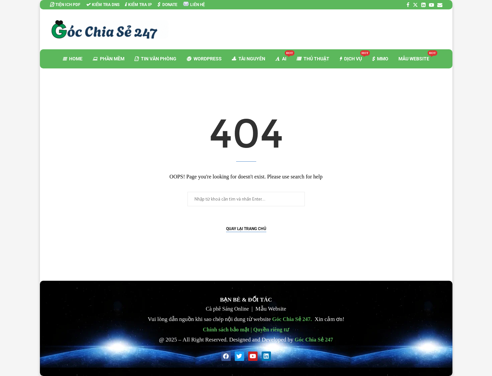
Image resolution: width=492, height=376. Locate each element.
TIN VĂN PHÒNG (155, 58)
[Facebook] (407, 4)
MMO (380, 58)
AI (283, 55)
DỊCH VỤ (353, 55)
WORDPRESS (204, 58)
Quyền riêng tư (271, 329)
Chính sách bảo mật (226, 329)
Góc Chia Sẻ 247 (291, 319)
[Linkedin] (423, 4)
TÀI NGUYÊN (248, 58)
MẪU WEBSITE (416, 55)
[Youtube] (431, 4)
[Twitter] (415, 4)
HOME (73, 58)
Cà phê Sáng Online (227, 308)
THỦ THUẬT (312, 58)
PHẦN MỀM (108, 58)
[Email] (439, 4)
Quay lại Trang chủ (246, 228)
